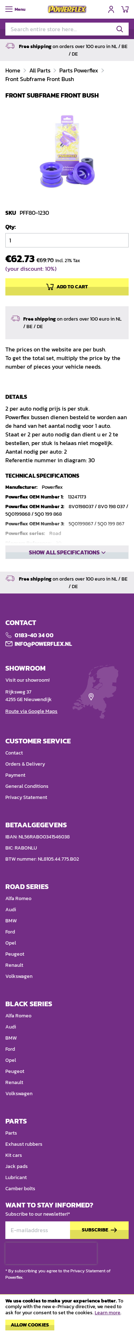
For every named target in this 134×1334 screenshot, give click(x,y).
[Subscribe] (99, 1230)
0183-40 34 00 (34, 635)
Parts (11, 1133)
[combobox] (67, 29)
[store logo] (67, 9)
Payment (15, 775)
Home (13, 70)
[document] (67, 1316)
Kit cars (13, 1155)
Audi (10, 909)
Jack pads (16, 1166)
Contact (14, 753)
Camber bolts (20, 1188)
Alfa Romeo (18, 898)
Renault (14, 965)
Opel (10, 943)
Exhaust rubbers (24, 1144)
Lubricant (16, 1177)
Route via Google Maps (31, 711)
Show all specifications (64, 552)
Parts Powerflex (79, 70)
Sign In (111, 9)
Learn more (107, 1312)
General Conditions (27, 786)
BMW (11, 920)
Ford (10, 932)
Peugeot (14, 954)
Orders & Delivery (25, 764)
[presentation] (51, 1253)
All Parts (40, 70)
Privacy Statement (26, 797)
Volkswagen (19, 976)
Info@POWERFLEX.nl (43, 643)
